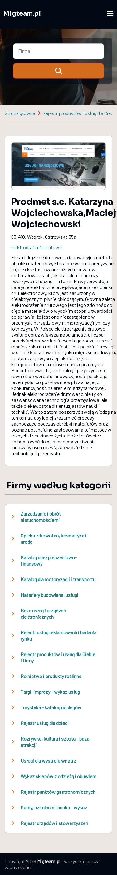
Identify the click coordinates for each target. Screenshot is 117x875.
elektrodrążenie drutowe (36, 247)
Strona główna (20, 113)
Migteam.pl (22, 14)
